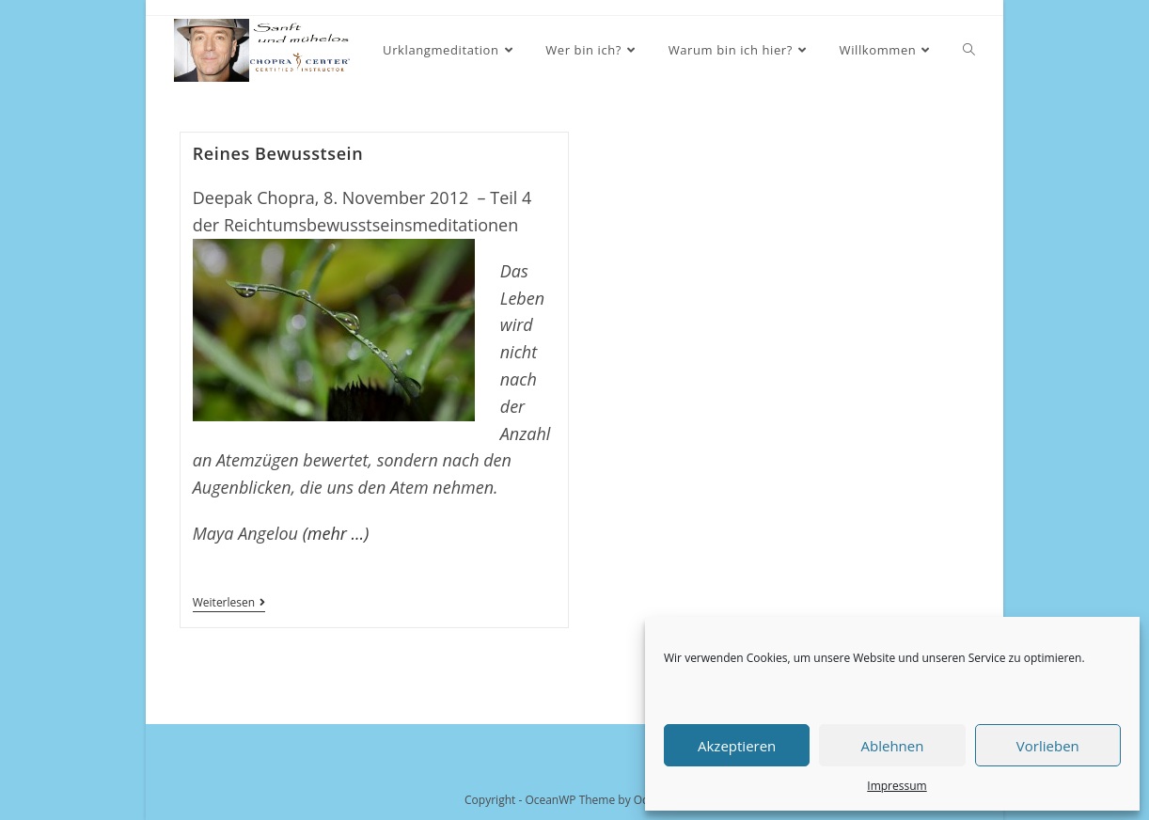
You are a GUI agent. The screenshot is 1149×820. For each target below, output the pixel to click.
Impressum (896, 786)
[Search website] (969, 50)
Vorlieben (1047, 745)
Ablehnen (892, 745)
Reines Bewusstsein (278, 153)
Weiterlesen (229, 604)
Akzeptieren (737, 745)
